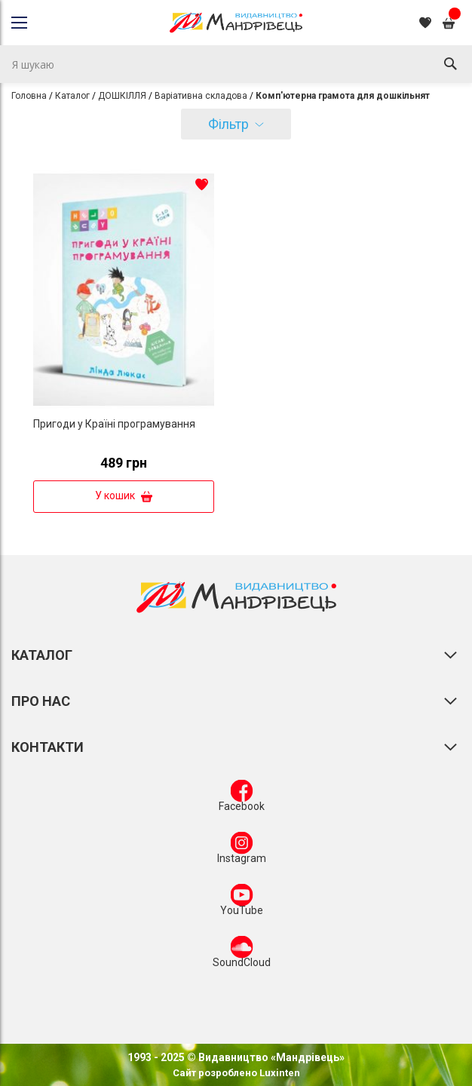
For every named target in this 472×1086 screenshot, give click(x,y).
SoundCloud (242, 954)
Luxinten (278, 1072)
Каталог (72, 95)
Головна (29, 95)
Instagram (241, 850)
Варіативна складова (201, 95)
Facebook (242, 798)
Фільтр (228, 124)
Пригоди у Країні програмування (114, 424)
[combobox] (236, 64)
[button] (201, 184)
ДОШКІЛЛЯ (122, 95)
